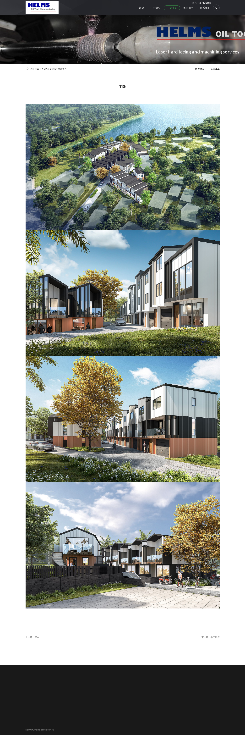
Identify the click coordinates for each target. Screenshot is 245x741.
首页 (141, 7)
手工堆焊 (215, 637)
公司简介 (155, 7)
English (207, 2)
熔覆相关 (62, 68)
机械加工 (215, 68)
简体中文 (196, 2)
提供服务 (188, 7)
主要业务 (172, 7)
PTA (37, 637)
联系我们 (205, 7)
